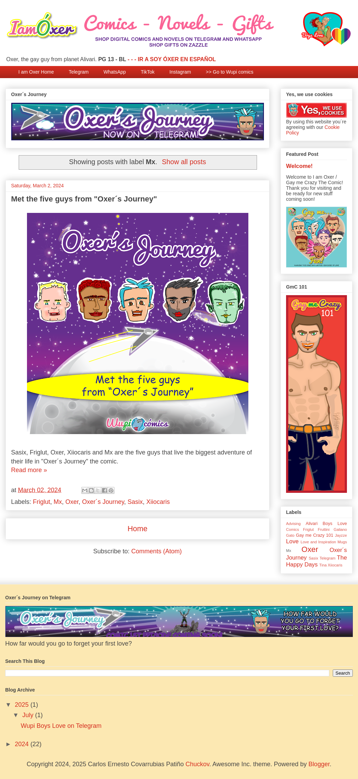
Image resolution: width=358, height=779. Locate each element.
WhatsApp (114, 72)
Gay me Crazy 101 (314, 535)
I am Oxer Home (36, 72)
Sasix (135, 501)
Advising (293, 524)
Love (292, 541)
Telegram (79, 72)
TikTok (148, 72)
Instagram (180, 72)
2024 (22, 744)
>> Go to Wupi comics (229, 72)
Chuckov (197, 764)
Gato (290, 535)
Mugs (342, 542)
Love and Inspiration (318, 542)
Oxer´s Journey (103, 501)
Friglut (41, 501)
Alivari (312, 523)
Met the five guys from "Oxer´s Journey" (84, 199)
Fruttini (324, 529)
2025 (22, 704)
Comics (292, 529)
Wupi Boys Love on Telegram (61, 725)
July (28, 715)
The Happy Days (316, 561)
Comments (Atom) (156, 551)
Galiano (340, 529)
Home (138, 528)
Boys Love (335, 523)
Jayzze (341, 535)
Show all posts (184, 162)
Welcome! (299, 166)
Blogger (319, 764)
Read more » (29, 470)
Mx (58, 501)
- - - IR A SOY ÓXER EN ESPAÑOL (172, 59)
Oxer (72, 501)
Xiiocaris (158, 501)
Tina (323, 565)
